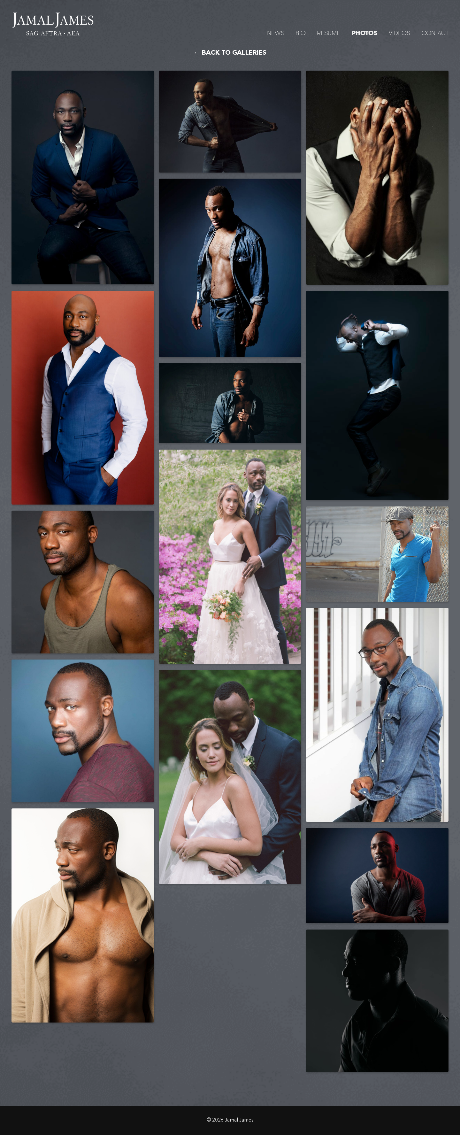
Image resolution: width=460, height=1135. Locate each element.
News (275, 32)
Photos (364, 32)
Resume (328, 32)
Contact (434, 32)
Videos (399, 32)
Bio (300, 32)
